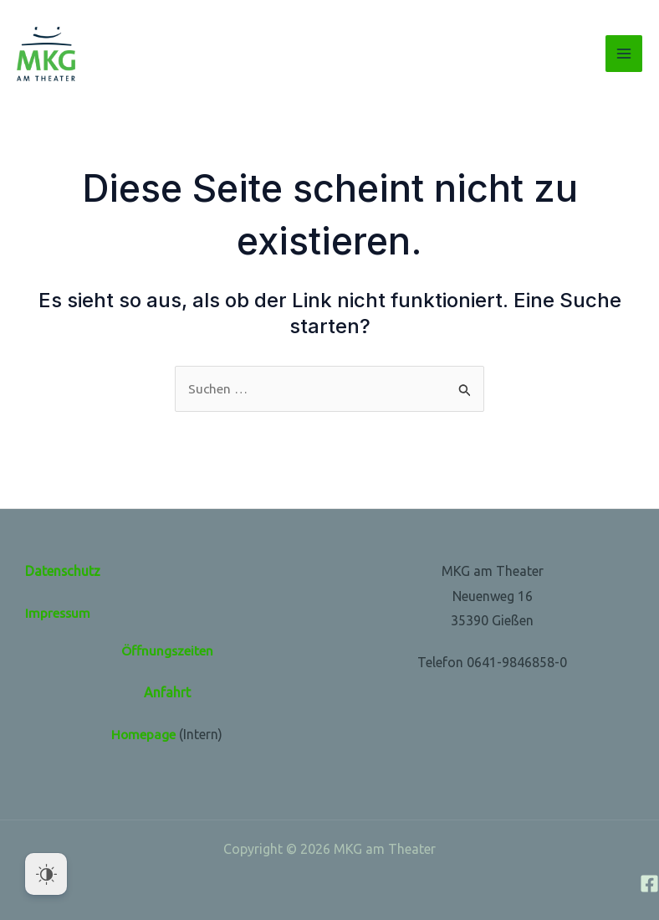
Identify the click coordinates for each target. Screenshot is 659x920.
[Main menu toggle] (623, 53)
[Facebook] (649, 883)
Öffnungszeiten (166, 650)
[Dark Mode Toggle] (46, 874)
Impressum (58, 612)
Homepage (143, 734)
